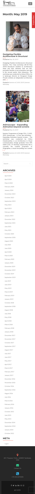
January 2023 (9, 215)
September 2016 (10, 390)
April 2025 (8, 176)
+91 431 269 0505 (17, 477)
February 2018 (9, 328)
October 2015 (9, 411)
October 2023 (9, 197)
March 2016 (9, 401)
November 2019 (10, 270)
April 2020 (8, 252)
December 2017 (10, 335)
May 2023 (8, 205)
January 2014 (9, 430)
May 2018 (8, 317)
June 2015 (8, 415)
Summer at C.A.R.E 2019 (16, 82)
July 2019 (8, 281)
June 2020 (8, 248)
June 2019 (8, 284)
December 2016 (10, 379)
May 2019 (8, 288)
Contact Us (17, 468)
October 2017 (9, 342)
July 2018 (8, 313)
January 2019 (9, 299)
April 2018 (8, 321)
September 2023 (10, 201)
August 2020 (9, 241)
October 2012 (9, 433)
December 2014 (10, 422)
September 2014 (10, 426)
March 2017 (9, 368)
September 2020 (10, 237)
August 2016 (9, 393)
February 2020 (9, 259)
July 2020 (8, 245)
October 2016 (9, 386)
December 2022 (10, 219)
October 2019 (9, 274)
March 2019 (9, 292)
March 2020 (9, 255)
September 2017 (10, 346)
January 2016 (9, 408)
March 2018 (9, 324)
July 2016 (8, 397)
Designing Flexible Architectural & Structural (15, 55)
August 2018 (9, 310)
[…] (6, 79)
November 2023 (10, 194)
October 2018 (9, 303)
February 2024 (9, 186)
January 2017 (9, 375)
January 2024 (9, 190)
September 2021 (10, 223)
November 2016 (10, 382)
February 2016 (9, 404)
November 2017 (10, 339)
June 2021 (8, 226)
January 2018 (9, 332)
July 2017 (8, 353)
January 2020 (9, 263)
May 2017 (8, 361)
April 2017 (8, 364)
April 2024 (8, 179)
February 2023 (9, 212)
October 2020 (9, 234)
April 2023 (8, 208)
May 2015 (8, 419)
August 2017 (9, 350)
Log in (6, 444)
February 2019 (9, 295)
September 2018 (10, 306)
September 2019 (10, 277)
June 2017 (8, 357)
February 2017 (9, 372)
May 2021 (8, 230)
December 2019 (10, 266)
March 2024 (9, 183)
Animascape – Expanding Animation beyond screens (16, 126)
